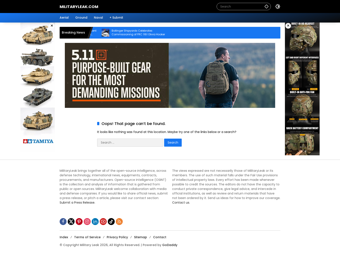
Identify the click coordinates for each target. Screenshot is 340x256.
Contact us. (181, 202)
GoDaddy (169, 245)
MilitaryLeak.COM (79, 6)
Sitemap (140, 237)
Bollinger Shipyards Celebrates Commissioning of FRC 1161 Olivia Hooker (141, 32)
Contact (159, 237)
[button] (266, 6)
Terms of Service (87, 237)
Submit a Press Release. (77, 202)
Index (64, 237)
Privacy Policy (117, 237)
